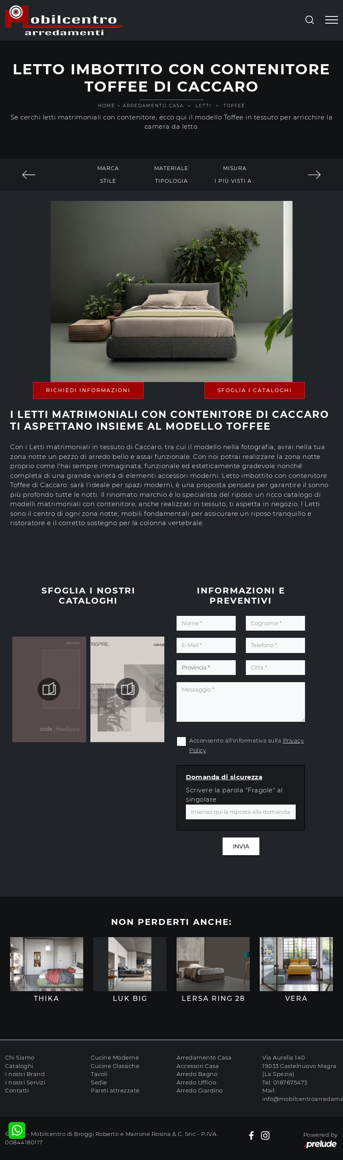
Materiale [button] (171, 168)
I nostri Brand (25, 1074)
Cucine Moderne (115, 1057)
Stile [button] (108, 181)
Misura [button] (235, 168)
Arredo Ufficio (196, 1082)
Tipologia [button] (171, 181)
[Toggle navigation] (331, 20)
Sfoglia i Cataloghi (255, 390)
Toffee (234, 105)
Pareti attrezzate (115, 1090)
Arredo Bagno (197, 1074)
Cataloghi (19, 1065)
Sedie (99, 1082)
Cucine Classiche (115, 1065)
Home (106, 105)
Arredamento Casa (153, 105)
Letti (204, 105)
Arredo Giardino (200, 1090)
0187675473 (290, 1082)
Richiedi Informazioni (88, 390)
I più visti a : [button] (235, 181)
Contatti (17, 1090)
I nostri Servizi (25, 1082)
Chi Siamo (20, 1057)
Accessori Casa (198, 1065)
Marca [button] (108, 168)
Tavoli (99, 1074)
